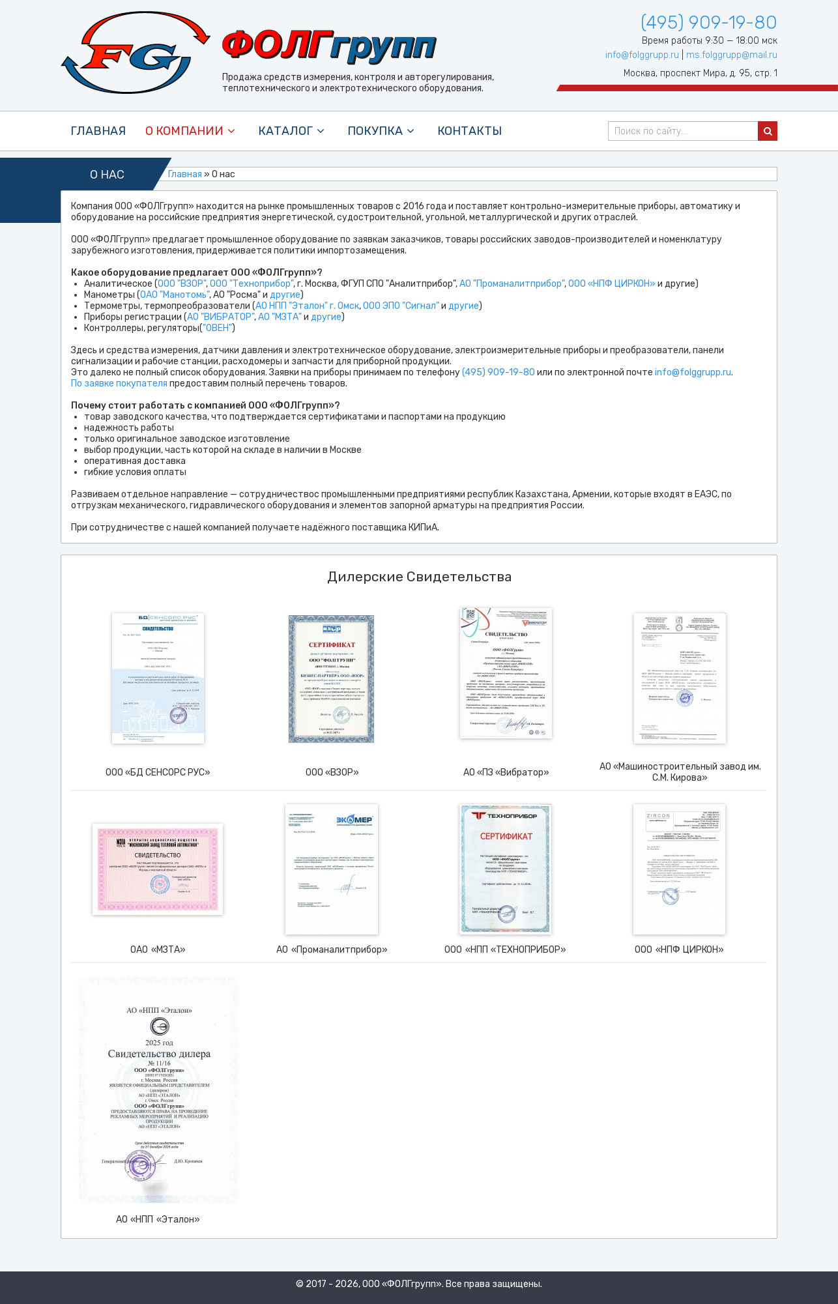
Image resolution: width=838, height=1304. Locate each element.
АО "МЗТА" (280, 317)
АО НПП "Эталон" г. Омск (307, 306)
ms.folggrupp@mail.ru (731, 55)
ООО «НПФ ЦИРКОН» (612, 283)
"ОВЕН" (217, 328)
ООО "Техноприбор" (251, 283)
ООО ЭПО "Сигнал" (401, 306)
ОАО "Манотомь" (174, 294)
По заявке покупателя (119, 383)
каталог (293, 131)
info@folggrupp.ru (642, 55)
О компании (191, 131)
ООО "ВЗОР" (182, 283)
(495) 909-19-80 (709, 22)
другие (285, 294)
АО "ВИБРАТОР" (220, 317)
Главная (98, 131)
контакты (469, 131)
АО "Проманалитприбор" (511, 283)
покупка (382, 131)
